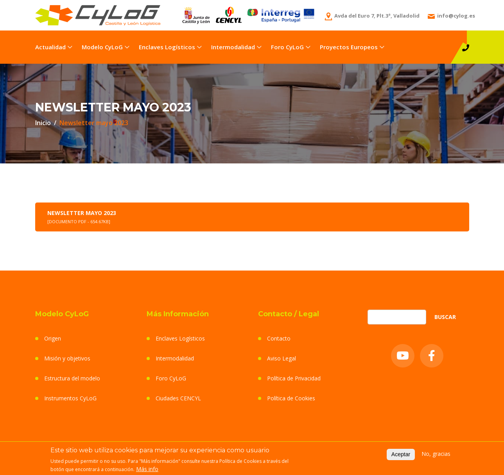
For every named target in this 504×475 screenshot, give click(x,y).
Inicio (43, 122)
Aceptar (400, 455)
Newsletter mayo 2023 (81, 216)
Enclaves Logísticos (167, 47)
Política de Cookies (291, 398)
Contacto (279, 338)
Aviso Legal (281, 358)
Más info (147, 469)
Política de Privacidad (294, 378)
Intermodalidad (233, 47)
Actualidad (50, 47)
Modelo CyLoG (102, 47)
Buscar (445, 317)
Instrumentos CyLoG (70, 398)
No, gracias (435, 455)
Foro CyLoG (287, 47)
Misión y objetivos (67, 358)
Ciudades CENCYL (178, 398)
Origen (52, 338)
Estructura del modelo (72, 378)
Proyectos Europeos (349, 47)
